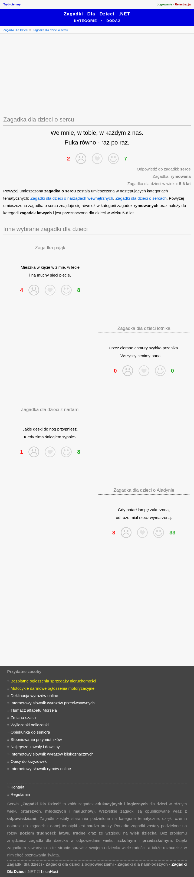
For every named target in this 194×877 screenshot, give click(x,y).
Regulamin (20, 794)
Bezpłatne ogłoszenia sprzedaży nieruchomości (53, 681)
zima (39, 437)
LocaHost (49, 871)
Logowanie (164, 4)
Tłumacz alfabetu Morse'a (34, 710)
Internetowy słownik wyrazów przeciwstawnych (53, 703)
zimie (60, 267)
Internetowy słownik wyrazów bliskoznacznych (52, 754)
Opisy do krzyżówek (29, 761)
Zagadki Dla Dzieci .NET (97, 14)
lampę (143, 509)
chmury (141, 348)
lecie (75, 267)
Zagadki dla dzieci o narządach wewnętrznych (71, 198)
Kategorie (85, 21)
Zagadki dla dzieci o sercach (140, 198)
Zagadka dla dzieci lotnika (143, 328)
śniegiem (53, 437)
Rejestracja (183, 4)
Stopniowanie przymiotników (36, 739)
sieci (54, 275)
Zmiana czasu (23, 717)
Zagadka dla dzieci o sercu (50, 30)
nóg (52, 429)
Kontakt (17, 787)
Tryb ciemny (12, 4)
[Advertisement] (97, 74)
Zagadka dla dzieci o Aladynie (143, 490)
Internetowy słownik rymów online (41, 768)
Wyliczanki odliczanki (30, 724)
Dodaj (113, 21)
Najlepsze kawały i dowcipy (35, 746)
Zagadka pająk (50, 247)
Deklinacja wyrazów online (34, 695)
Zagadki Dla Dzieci (15, 30)
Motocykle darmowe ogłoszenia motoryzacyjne (52, 688)
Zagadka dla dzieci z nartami (50, 409)
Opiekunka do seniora (30, 732)
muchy (43, 275)
